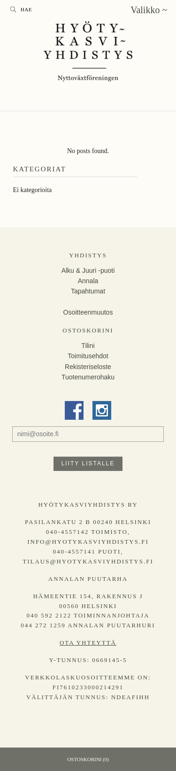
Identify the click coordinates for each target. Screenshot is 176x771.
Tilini (87, 345)
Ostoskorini (87, 330)
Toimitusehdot (88, 356)
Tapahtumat (88, 291)
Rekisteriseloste (88, 366)
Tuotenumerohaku (88, 377)
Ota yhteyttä (88, 642)
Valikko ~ (148, 10)
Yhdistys (88, 255)
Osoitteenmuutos (88, 312)
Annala (88, 281)
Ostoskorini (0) (88, 759)
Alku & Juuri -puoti (88, 270)
